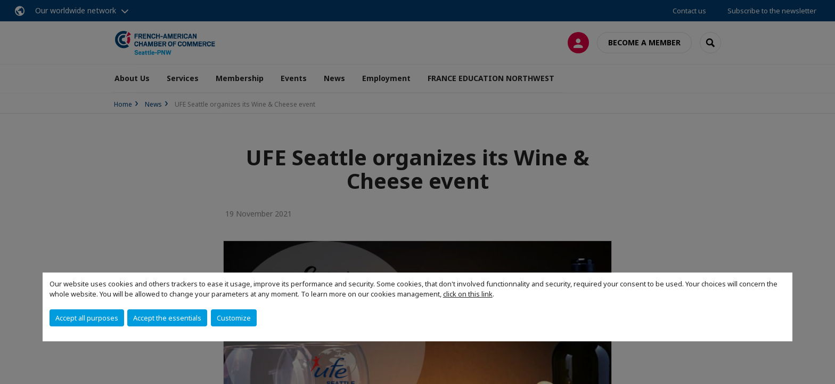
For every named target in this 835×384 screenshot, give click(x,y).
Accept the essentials (167, 318)
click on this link (468, 294)
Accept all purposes (86, 318)
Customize (234, 318)
